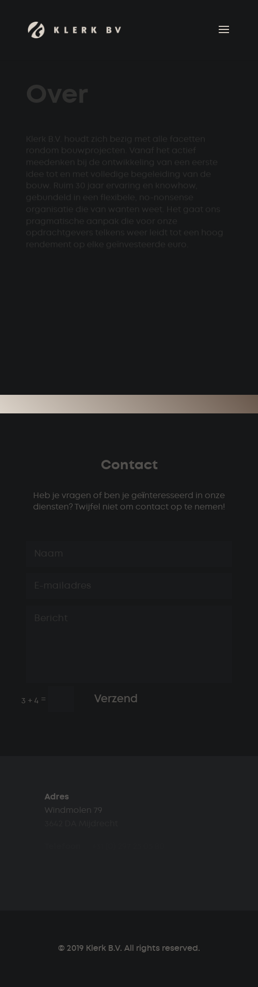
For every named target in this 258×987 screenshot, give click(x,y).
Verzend (116, 698)
